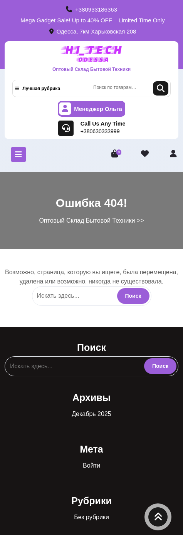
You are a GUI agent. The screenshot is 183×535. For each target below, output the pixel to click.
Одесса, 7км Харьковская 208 (92, 31)
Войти (91, 465)
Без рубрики (91, 517)
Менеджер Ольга (90, 109)
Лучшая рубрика (37, 88)
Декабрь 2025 (91, 414)
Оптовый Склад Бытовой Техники (91, 69)
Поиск (160, 88)
